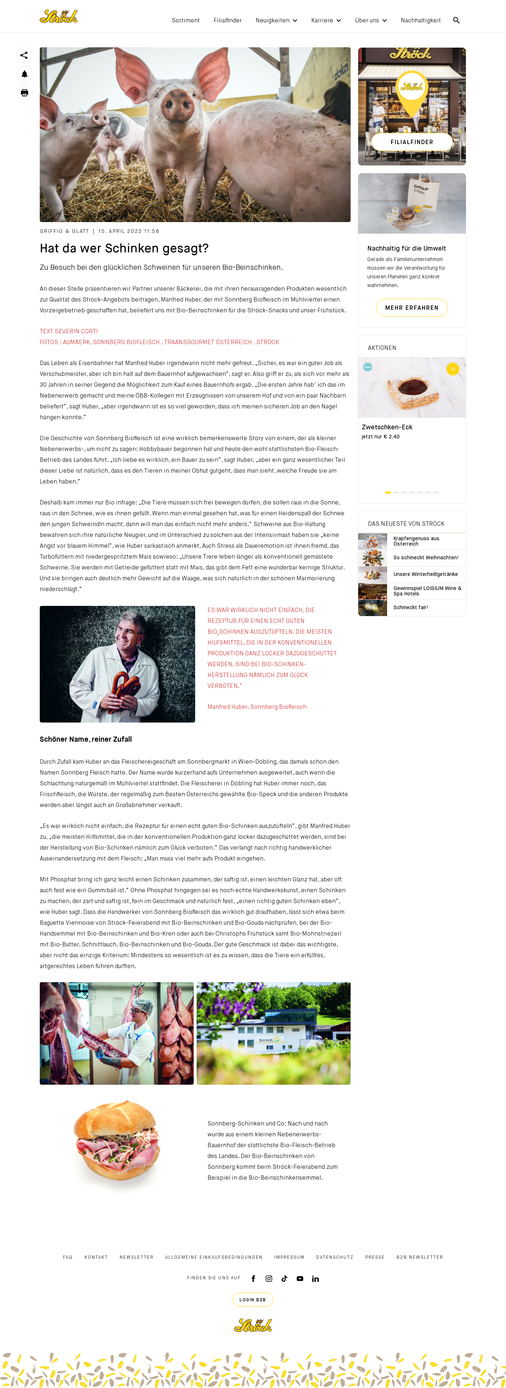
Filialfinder (412, 143)
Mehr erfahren (412, 308)
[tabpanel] (412, 423)
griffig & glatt (64, 231)
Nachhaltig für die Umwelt (406, 249)
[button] (273, 20)
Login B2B (253, 1300)
